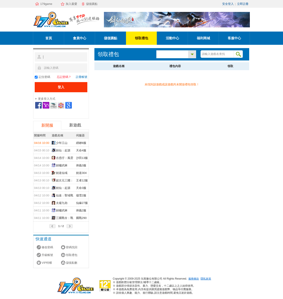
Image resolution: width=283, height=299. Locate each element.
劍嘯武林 (59, 165)
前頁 (52, 226)
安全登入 (228, 4)
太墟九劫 (59, 203)
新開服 (47, 125)
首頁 (48, 38)
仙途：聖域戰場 (62, 196)
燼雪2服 (81, 195)
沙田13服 (82, 158)
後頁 (70, 226)
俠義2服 (81, 210)
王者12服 (82, 180)
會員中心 (79, 38)
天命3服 (81, 188)
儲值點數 (71, 262)
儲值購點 (92, 4)
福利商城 (203, 38)
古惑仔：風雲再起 (62, 158)
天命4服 (81, 150)
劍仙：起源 (61, 150)
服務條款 (193, 278)
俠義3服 (81, 165)
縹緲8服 (81, 143)
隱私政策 (206, 278)
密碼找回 (71, 247)
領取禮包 (141, 38)
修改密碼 (47, 247)
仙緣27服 (82, 203)
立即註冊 (243, 4)
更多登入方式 (46, 98)
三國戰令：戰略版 (62, 218)
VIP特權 (47, 262)
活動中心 (172, 38)
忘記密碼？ (64, 77)
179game (46, 4)
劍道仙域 (59, 173)
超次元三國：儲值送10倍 (62, 181)
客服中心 (234, 38)
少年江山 (59, 143)
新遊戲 (75, 125)
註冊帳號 (81, 77)
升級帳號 (47, 255)
